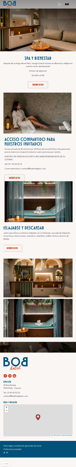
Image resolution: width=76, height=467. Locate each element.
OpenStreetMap (67, 435)
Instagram (10, 376)
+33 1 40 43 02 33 (67, 164)
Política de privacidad (12, 449)
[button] (38, 417)
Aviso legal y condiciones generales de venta (22, 446)
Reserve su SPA (38, 84)
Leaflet (57, 435)
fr (7, 452)
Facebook (5, 376)
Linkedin (14, 376)
